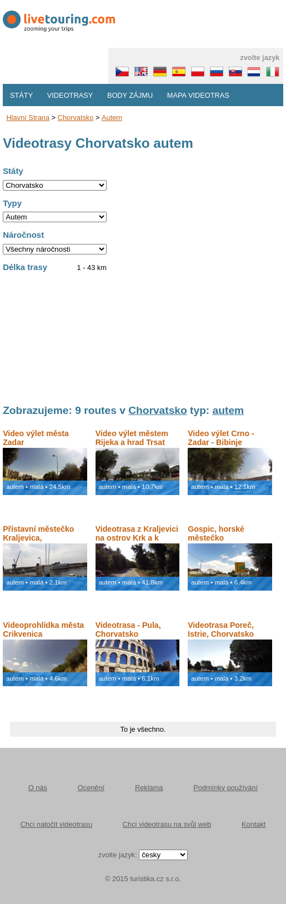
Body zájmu (130, 95)
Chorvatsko (76, 117)
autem (112, 117)
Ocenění (91, 787)
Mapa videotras (198, 95)
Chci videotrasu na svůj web (167, 824)
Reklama (149, 787)
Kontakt (253, 824)
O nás (37, 787)
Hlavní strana (28, 117)
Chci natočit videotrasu (56, 824)
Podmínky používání (225, 787)
